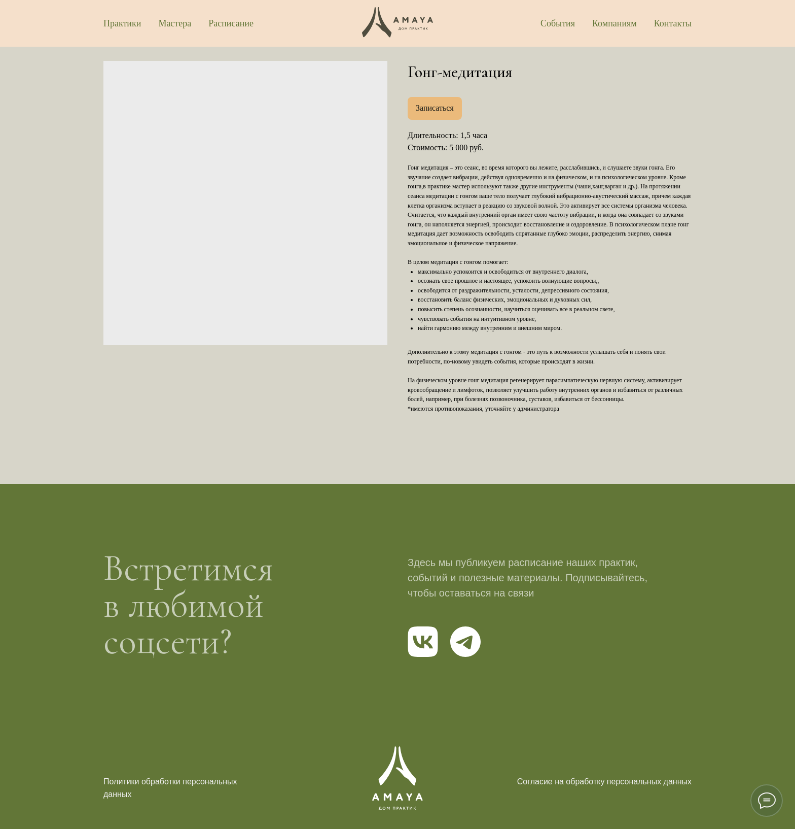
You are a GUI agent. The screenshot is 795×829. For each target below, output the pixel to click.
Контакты (673, 23)
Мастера (174, 23)
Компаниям (614, 23)
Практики (122, 23)
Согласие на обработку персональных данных (604, 781)
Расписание (231, 23)
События (557, 23)
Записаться (435, 108)
